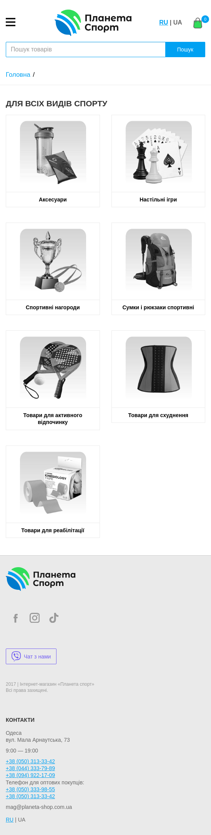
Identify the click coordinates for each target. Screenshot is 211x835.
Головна (18, 74)
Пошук (185, 49)
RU (163, 22)
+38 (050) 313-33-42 (30, 761)
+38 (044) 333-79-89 (30, 768)
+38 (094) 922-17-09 (30, 775)
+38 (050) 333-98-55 (30, 789)
